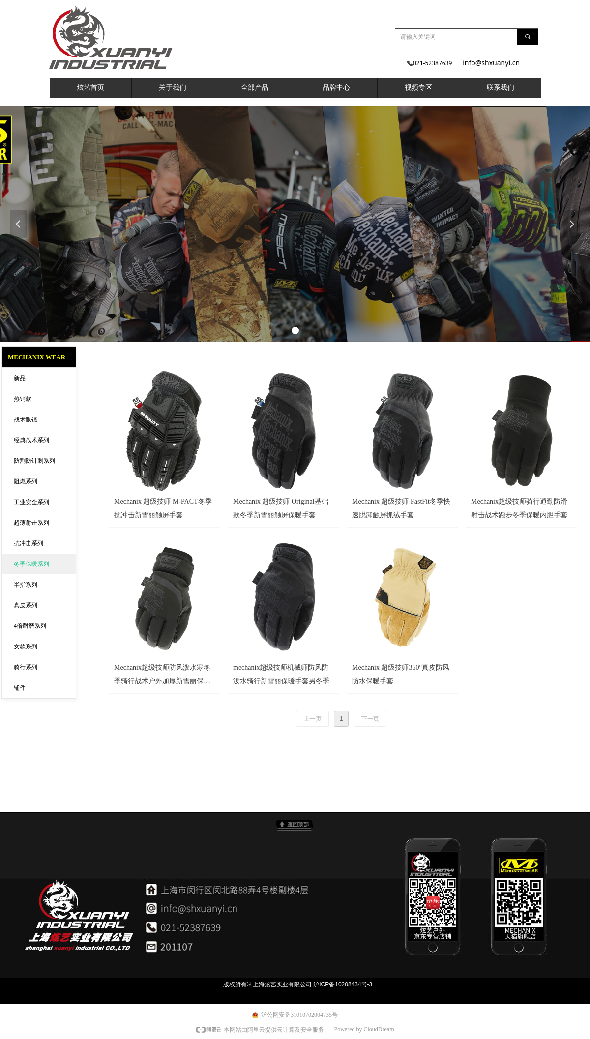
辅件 (20, 687)
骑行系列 (25, 667)
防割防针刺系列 (34, 460)
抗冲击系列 (28, 543)
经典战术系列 (31, 440)
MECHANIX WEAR (36, 357)
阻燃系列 (25, 481)
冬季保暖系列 (31, 564)
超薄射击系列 (31, 522)
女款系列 (25, 646)
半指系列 (25, 584)
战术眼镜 (25, 419)
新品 (20, 378)
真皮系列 (25, 605)
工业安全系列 (31, 502)
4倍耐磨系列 (30, 625)
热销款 (22, 398)
